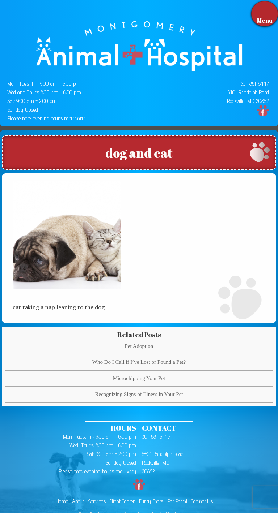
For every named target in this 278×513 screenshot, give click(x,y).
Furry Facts (151, 501)
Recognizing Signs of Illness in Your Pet (139, 394)
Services (97, 501)
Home (62, 501)
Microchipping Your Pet (139, 378)
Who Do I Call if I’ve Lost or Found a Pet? (139, 362)
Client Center (122, 501)
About (78, 501)
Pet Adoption (139, 346)
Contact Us (202, 501)
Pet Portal (177, 501)
